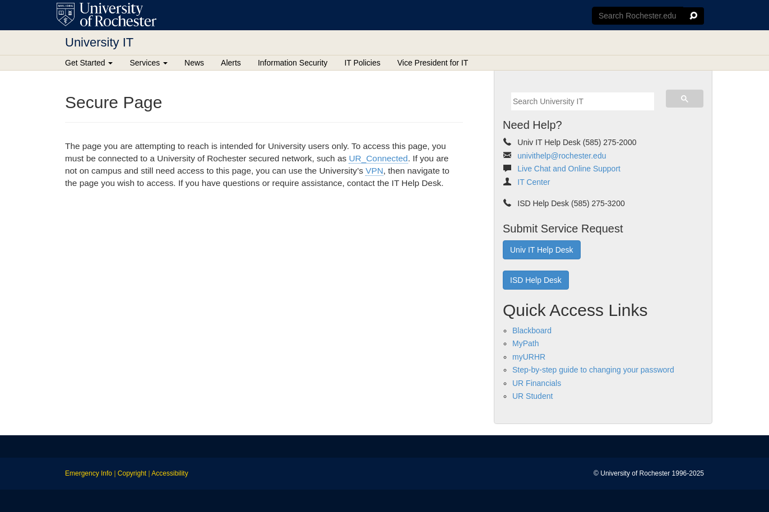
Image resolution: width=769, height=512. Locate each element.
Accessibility (169, 473)
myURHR (528, 356)
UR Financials (536, 383)
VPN (374, 170)
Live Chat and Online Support (568, 168)
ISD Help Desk (536, 280)
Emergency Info (88, 473)
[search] (582, 101)
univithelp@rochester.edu (561, 155)
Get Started (89, 62)
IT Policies (362, 62)
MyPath (525, 343)
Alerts (231, 62)
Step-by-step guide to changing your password (593, 369)
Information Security (293, 62)
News (194, 62)
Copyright (132, 473)
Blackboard (532, 330)
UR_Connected (378, 158)
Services (148, 62)
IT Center (533, 182)
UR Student (532, 396)
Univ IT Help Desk (541, 249)
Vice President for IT (433, 62)
